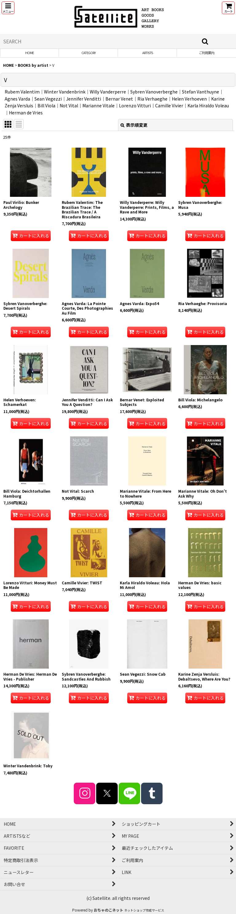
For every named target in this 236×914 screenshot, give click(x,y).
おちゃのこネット (108, 909)
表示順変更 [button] (134, 125)
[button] (8, 8)
